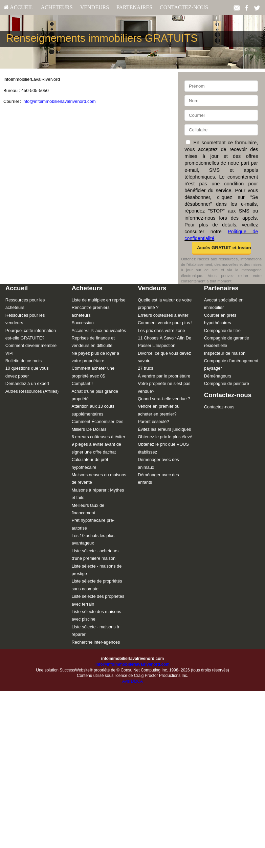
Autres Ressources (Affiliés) (32, 391)
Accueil (18, 7)
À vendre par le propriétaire (164, 376)
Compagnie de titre (222, 330)
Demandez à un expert (27, 383)
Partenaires (134, 7)
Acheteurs (56, 7)
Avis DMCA (132, 681)
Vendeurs (94, 7)
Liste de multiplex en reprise (98, 299)
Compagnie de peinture (226, 383)
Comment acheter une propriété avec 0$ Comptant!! (92, 376)
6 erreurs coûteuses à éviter (98, 436)
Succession (82, 322)
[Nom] (221, 100)
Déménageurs (217, 376)
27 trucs (145, 368)
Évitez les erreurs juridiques (164, 429)
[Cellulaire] (221, 129)
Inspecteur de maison (224, 353)
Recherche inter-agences (95, 642)
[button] (221, 248)
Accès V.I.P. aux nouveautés (98, 330)
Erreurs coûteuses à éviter (163, 315)
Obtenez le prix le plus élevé (165, 436)
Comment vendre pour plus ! (165, 322)
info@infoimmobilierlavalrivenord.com (58, 101)
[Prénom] (221, 86)
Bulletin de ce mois (23, 360)
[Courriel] (221, 115)
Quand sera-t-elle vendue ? (164, 398)
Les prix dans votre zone (161, 330)
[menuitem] (18, 7)
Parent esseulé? (153, 421)
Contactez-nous (184, 7)
